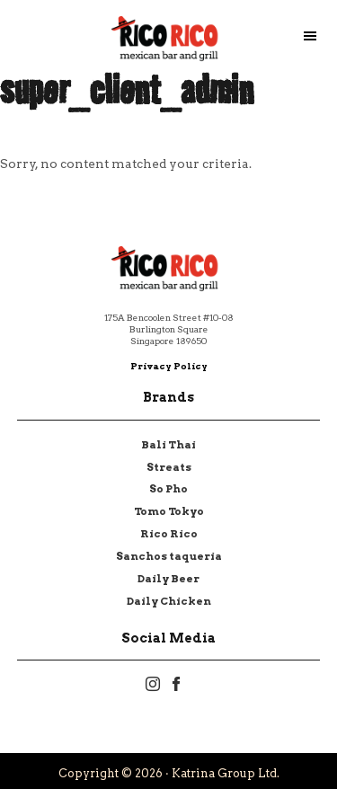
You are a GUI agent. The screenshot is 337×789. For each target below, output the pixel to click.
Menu (319, 36)
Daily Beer (168, 578)
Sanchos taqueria (169, 556)
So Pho (168, 489)
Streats (168, 467)
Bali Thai (168, 445)
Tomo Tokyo (169, 511)
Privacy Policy (169, 365)
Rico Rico (169, 533)
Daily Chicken (169, 601)
